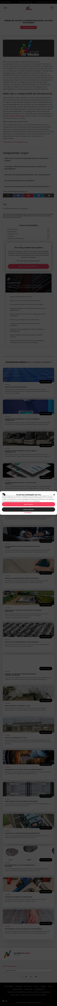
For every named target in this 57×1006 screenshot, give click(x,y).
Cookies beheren (28, 509)
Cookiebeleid (27, 512)
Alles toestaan (28, 504)
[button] (54, 495)
